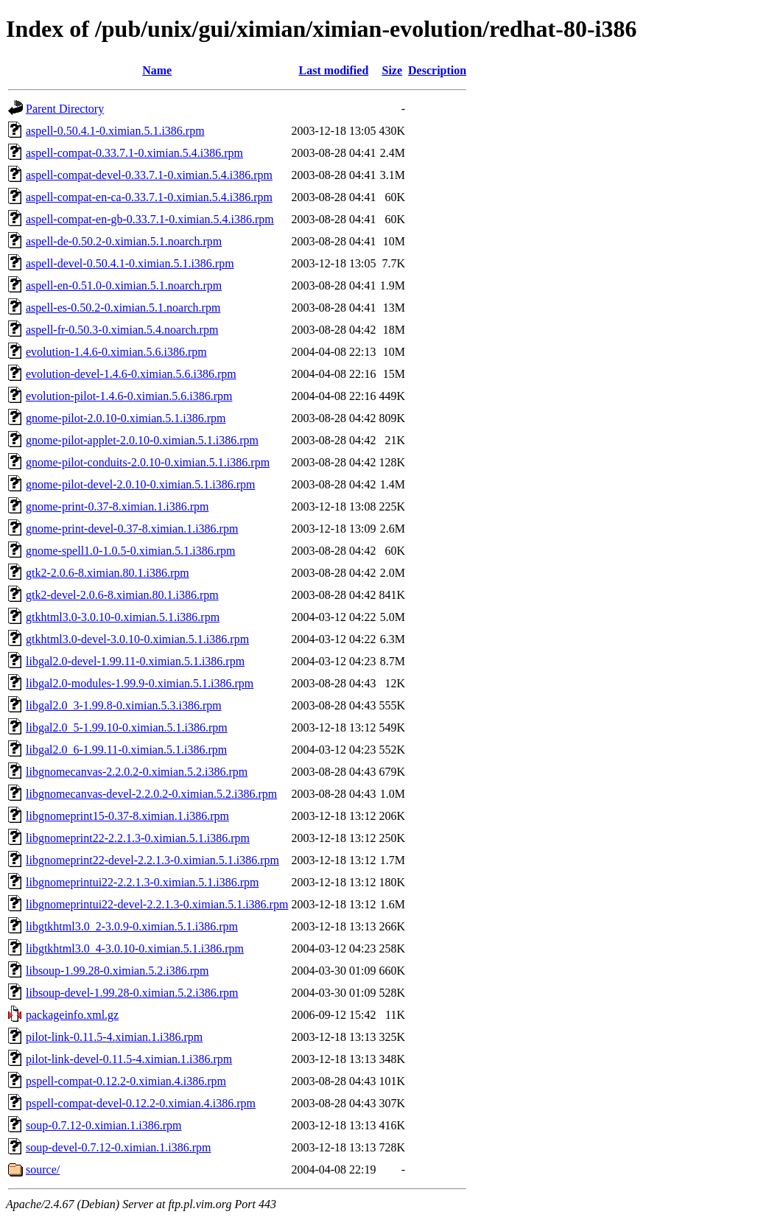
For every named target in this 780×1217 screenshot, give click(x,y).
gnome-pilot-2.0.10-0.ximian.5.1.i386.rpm (126, 418)
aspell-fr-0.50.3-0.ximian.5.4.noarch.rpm (122, 329)
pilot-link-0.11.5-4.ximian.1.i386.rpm (114, 1037)
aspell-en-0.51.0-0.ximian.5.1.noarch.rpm (124, 285)
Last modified (334, 70)
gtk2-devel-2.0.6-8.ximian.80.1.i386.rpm (122, 595)
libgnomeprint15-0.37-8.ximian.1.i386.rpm (127, 816)
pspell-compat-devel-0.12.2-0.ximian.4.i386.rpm (141, 1103)
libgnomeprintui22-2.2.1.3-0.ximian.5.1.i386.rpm (142, 882)
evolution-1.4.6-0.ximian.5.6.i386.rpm (116, 352)
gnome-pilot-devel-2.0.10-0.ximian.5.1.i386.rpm (141, 484)
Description (437, 70)
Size (392, 70)
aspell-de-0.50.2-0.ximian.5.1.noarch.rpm (124, 241)
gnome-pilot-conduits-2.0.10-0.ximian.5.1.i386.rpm (148, 462)
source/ (43, 1169)
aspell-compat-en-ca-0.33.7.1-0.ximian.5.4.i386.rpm (149, 197)
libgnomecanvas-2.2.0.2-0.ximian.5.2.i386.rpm (136, 771)
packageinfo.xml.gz (72, 1015)
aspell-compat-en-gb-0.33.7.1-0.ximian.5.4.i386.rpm (150, 219)
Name (157, 70)
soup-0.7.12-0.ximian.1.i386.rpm (104, 1125)
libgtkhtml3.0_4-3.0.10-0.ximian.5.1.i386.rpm (135, 948)
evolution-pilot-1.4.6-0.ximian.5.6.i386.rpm (129, 396)
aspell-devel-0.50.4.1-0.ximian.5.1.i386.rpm (130, 263)
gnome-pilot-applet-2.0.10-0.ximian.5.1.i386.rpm (142, 440)
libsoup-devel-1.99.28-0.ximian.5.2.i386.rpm (132, 992)
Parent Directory (65, 108)
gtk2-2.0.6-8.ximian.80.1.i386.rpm (107, 573)
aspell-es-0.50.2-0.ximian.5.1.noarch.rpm (123, 307)
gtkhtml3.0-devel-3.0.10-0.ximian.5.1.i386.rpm (137, 639)
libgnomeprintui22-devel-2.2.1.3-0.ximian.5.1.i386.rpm (157, 904)
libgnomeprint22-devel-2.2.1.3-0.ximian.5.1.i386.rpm (152, 860)
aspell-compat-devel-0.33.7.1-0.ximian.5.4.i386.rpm (149, 175)
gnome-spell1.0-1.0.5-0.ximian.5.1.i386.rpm (130, 550)
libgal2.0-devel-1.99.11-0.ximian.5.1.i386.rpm (135, 661)
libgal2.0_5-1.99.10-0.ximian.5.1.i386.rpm (127, 727)
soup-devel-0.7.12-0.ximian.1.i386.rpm (118, 1147)
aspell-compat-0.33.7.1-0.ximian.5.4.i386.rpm (134, 153)
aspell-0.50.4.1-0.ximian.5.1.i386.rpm (115, 130)
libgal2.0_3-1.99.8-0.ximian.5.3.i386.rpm (124, 705)
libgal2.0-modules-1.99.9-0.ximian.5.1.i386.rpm (139, 683)
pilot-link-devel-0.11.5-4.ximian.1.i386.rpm (129, 1059)
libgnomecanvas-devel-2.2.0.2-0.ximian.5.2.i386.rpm (151, 794)
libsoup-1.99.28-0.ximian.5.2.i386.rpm (117, 970)
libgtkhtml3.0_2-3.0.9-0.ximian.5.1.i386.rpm (132, 926)
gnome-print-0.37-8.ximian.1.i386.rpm (117, 506)
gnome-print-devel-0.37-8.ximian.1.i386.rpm (132, 528)
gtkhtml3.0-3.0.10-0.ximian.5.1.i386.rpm (122, 617)
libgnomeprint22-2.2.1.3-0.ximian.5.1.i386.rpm (138, 838)
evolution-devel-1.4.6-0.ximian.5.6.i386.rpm (131, 374)
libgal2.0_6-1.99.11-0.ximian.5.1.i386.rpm (126, 749)
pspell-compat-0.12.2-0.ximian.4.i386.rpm (126, 1081)
